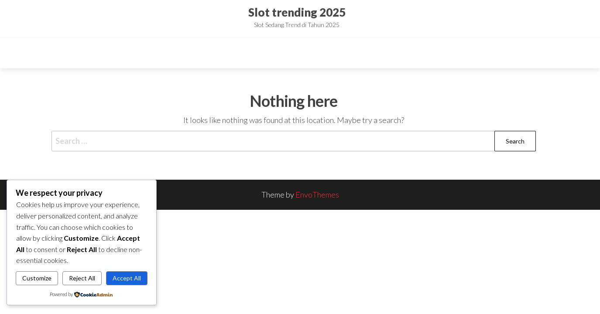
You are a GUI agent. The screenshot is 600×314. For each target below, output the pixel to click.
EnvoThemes (317, 194)
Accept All (127, 278)
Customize (36, 278)
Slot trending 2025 (297, 12)
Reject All (82, 278)
